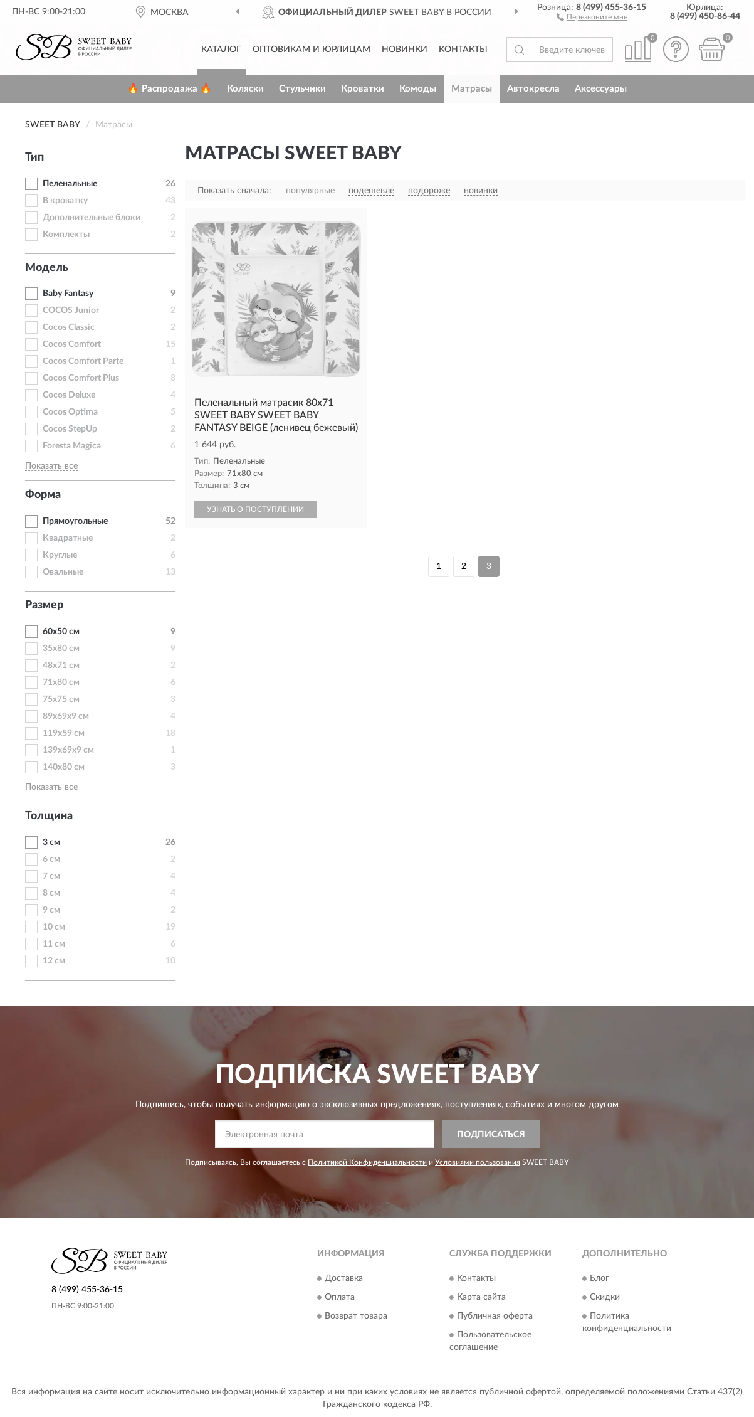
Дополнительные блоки (91, 217)
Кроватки (362, 88)
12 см (54, 961)
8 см (51, 893)
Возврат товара (356, 1316)
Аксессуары (601, 88)
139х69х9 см (68, 750)
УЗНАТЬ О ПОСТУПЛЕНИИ (255, 509)
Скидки (605, 1297)
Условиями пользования (477, 1162)
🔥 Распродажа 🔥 (169, 88)
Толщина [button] (49, 816)
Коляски (245, 88)
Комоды (417, 88)
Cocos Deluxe (69, 395)
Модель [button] (46, 267)
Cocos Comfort (72, 344)
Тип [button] (34, 157)
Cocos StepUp (70, 429)
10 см (54, 927)
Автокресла (533, 88)
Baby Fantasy (68, 293)
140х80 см (64, 767)
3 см (51, 842)
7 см (51, 876)
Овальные (63, 572)
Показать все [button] (51, 466)
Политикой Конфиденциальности (367, 1162)
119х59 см (64, 733)
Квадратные (68, 538)
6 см (51, 859)
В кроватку (65, 200)
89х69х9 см (66, 716)
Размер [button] (44, 605)
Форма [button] (43, 495)
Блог (599, 1278)
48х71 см (61, 665)
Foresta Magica (72, 446)
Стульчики (302, 88)
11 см (54, 944)
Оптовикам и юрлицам (311, 49)
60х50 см (61, 631)
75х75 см (61, 699)
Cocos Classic (69, 327)
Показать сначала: (234, 190)
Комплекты (66, 234)
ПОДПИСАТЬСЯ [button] (491, 1134)
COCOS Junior (71, 310)
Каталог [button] (221, 49)
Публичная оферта (495, 1316)
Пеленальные (70, 183)
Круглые (60, 555)
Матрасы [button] (471, 88)
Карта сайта (481, 1297)
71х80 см (61, 682)
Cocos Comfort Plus (81, 378)
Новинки (404, 49)
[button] (592, 16)
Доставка (344, 1278)
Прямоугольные (75, 521)
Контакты (463, 49)
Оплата (340, 1297)
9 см (51, 910)
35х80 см (61, 648)
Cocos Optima (70, 412)
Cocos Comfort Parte (83, 361)
